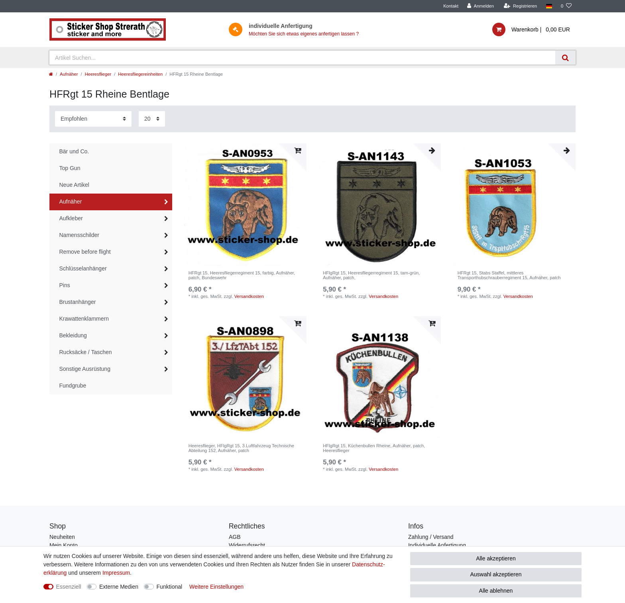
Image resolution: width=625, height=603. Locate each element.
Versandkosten (249, 296)
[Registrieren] (520, 6)
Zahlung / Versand (431, 537)
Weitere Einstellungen (216, 586)
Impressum (116, 573)
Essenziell (68, 586)
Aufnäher (69, 74)
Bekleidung (73, 335)
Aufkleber (71, 218)
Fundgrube (72, 385)
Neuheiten (62, 537)
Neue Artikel (74, 185)
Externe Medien (118, 586)
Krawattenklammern (84, 318)
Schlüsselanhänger (83, 268)
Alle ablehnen (496, 590)
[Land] (548, 6)
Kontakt (450, 6)
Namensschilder (79, 235)
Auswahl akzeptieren (495, 574)
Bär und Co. (74, 151)
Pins (64, 285)
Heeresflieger (98, 74)
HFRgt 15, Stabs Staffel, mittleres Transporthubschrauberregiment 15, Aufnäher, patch (509, 275)
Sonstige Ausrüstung (84, 369)
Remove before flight (85, 252)
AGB (235, 537)
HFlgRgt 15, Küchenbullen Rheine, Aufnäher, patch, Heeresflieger (374, 448)
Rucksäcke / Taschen (85, 352)
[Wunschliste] (566, 6)
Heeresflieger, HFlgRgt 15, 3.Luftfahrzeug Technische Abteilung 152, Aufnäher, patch (241, 448)
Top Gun (70, 168)
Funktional (170, 586)
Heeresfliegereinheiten (140, 74)
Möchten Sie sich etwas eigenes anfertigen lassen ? (304, 34)
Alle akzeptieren (496, 558)
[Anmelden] (480, 6)
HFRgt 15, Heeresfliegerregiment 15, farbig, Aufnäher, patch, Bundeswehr (242, 275)
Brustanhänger (77, 302)
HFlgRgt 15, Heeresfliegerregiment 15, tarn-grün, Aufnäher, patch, (371, 275)
